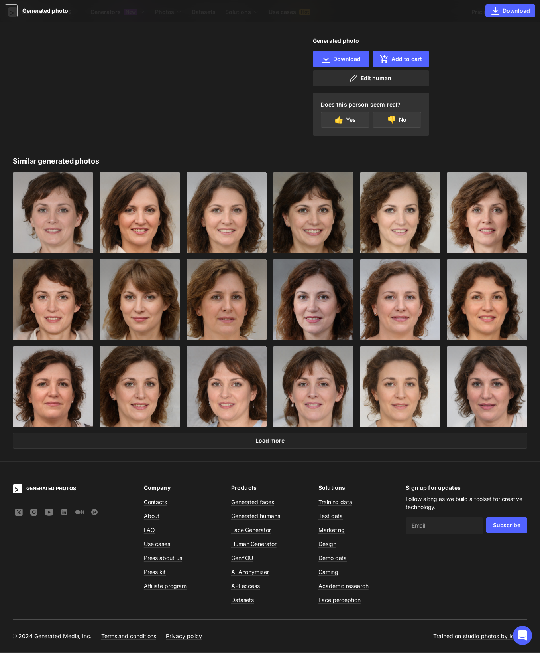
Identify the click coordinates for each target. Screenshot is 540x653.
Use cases (289, 11)
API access (245, 586)
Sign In (516, 11)
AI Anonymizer (250, 572)
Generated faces (252, 502)
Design (327, 544)
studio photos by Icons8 (495, 636)
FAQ (149, 530)
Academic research (343, 586)
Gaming (328, 572)
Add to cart (400, 59)
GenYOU (242, 558)
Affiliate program (165, 586)
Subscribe (506, 525)
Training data (335, 502)
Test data (330, 516)
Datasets (203, 11)
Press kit (155, 572)
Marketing (331, 530)
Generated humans (255, 516)
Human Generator (254, 544)
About (152, 516)
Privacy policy (184, 636)
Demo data (332, 558)
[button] (522, 635)
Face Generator (251, 530)
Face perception (339, 600)
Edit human (370, 78)
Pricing (481, 11)
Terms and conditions (128, 636)
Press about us (163, 558)
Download (341, 59)
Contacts (155, 502)
